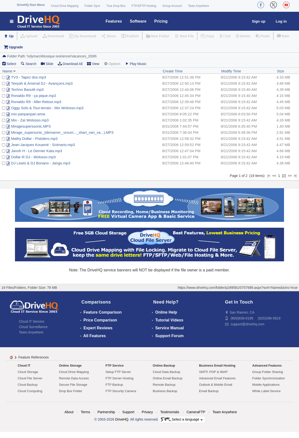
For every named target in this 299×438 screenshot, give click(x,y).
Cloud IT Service (31, 321)
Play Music (136, 63)
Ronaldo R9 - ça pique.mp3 (33, 95)
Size (280, 71)
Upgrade (16, 47)
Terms (85, 412)
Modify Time (231, 71)
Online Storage (70, 365)
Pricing (160, 21)
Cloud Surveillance (33, 327)
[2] (284, 176)
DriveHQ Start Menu (31, 5)
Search (28, 63)
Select (11, 64)
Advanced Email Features (217, 378)
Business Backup (165, 391)
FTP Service (115, 365)
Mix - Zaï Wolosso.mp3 (30, 120)
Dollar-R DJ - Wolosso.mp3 (33, 157)
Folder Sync (92, 6)
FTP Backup (114, 384)
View (93, 63)
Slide (47, 63)
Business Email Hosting (217, 365)
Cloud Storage (28, 372)
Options (112, 63)
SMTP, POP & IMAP (213, 372)
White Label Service (266, 391)
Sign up (258, 21)
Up (11, 36)
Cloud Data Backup (166, 372)
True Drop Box (115, 6)
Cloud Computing (30, 391)
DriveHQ (121, 419)
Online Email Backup (167, 378)
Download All (70, 63)
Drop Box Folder (70, 391)
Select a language (182, 419)
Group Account (172, 6)
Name (9, 71)
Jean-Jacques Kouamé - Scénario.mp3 (43, 145)
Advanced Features (267, 365)
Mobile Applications (266, 384)
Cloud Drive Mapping (64, 6)
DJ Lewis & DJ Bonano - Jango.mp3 (40, 163)
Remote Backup (164, 384)
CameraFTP (196, 412)
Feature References (33, 357)
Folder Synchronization (268, 378)
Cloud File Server (30, 378)
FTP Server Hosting (120, 378)
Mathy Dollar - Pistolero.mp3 (34, 138)
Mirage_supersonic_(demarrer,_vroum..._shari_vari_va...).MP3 (62, 132)
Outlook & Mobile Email (215, 384)
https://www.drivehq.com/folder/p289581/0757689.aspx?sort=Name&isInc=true (238, 288)
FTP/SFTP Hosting (144, 6)
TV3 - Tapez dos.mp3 (28, 77)
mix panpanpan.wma (28, 114)
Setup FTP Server (118, 372)
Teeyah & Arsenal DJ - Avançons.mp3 (42, 83)
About (69, 412)
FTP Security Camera (121, 391)
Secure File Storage (73, 384)
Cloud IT (24, 365)
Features (114, 21)
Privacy (147, 412)
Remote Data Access (74, 378)
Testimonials (169, 412)
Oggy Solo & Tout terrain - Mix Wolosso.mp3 (47, 108)
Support (128, 412)
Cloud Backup (28, 384)
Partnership (106, 412)
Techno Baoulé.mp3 (27, 89)
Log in (281, 21)
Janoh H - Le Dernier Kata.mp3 (36, 151)
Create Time (173, 71)
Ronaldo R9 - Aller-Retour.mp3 (36, 102)
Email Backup (208, 391)
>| (295, 176)
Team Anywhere (198, 6)
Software (138, 21)
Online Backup (164, 365)
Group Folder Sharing (267, 372)
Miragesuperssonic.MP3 (31, 126)
